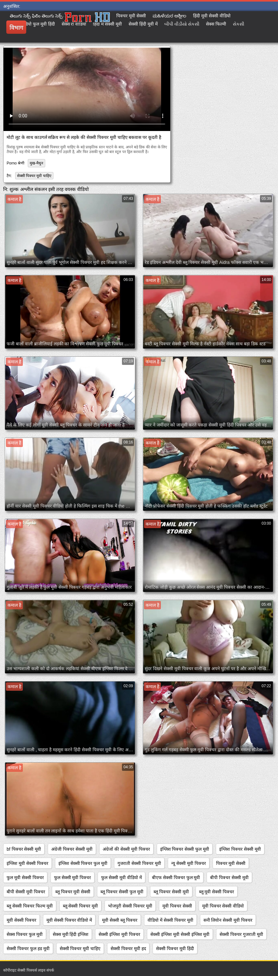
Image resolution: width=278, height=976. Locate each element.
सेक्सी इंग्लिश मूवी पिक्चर (119, 934)
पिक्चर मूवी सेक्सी (231, 863)
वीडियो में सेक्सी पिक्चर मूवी (170, 920)
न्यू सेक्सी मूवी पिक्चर (188, 863)
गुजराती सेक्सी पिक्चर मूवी (139, 863)
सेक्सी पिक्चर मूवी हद (128, 948)
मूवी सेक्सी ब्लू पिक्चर (119, 920)
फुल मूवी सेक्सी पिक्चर (25, 877)
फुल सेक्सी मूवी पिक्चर (72, 877)
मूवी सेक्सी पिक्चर (21, 920)
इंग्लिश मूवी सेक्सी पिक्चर (27, 863)
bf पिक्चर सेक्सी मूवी (24, 849)
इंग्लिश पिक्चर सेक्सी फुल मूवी (184, 849)
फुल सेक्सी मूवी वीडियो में (121, 877)
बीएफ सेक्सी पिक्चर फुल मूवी (176, 877)
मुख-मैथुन (36, 163)
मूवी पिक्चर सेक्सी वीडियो (223, 905)
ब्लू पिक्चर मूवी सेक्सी (73, 891)
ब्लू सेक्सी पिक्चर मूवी (80, 905)
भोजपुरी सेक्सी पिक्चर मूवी (130, 905)
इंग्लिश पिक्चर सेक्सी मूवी (240, 849)
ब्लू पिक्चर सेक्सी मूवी (171, 891)
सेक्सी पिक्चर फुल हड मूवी (28, 948)
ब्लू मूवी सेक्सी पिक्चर (216, 891)
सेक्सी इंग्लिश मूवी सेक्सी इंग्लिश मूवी (179, 934)
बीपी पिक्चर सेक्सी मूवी (229, 877)
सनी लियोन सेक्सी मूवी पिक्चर (228, 920)
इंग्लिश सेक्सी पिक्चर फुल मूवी (83, 863)
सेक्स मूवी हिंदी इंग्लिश (71, 934)
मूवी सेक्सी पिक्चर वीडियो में (69, 920)
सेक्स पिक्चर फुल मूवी (25, 934)
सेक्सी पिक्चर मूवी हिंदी (175, 948)
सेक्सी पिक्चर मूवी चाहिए (34, 176)
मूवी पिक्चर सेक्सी (177, 905)
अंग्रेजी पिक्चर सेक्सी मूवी (72, 849)
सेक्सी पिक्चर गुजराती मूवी (241, 934)
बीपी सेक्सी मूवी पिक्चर (26, 891)
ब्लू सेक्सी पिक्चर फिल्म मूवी (30, 905)
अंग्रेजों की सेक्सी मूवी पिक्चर (126, 849)
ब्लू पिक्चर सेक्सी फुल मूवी (121, 891)
